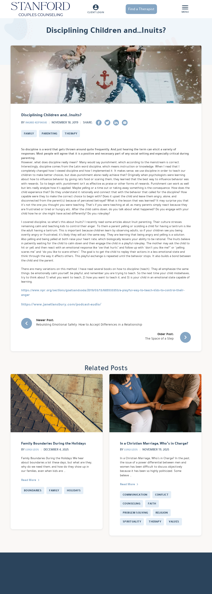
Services (38, 579)
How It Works (60, 579)
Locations (19, 579)
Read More (29, 487)
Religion (165, 521)
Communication (136, 502)
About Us (83, 579)
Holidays (76, 498)
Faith (154, 512)
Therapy (73, 133)
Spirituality (132, 530)
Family (29, 133)
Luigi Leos (32, 456)
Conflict (164, 502)
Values (176, 530)
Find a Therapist (141, 9)
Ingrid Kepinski (37, 122)
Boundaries (33, 498)
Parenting (51, 133)
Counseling (132, 512)
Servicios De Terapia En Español (138, 579)
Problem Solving (136, 521)
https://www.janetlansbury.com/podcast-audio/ (61, 318)
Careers (102, 579)
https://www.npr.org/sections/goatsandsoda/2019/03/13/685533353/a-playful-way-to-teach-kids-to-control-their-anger (102, 306)
